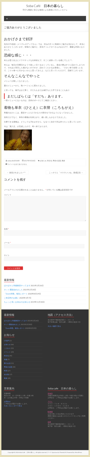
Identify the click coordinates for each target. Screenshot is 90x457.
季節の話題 (57, 161)
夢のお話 (7, 363)
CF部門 (6, 341)
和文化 (49, 161)
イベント (7, 352)
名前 (6, 229)
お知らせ (43, 161)
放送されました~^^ (16, 172)
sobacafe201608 (13, 161)
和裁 (5, 359)
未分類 (6, 374)
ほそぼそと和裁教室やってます (17, 285)
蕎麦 (63, 161)
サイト (7, 255)
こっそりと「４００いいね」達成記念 (66, 172)
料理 (5, 371)
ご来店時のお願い (11, 298)
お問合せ (7, 401)
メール (7, 242)
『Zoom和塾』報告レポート (16, 294)
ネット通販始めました (13, 289)
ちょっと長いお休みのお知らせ (17, 302)
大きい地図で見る (54, 326)
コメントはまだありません (17, 164)
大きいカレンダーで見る (13, 406)
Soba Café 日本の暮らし (45, 6)
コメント (7, 195)
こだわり (7, 348)
